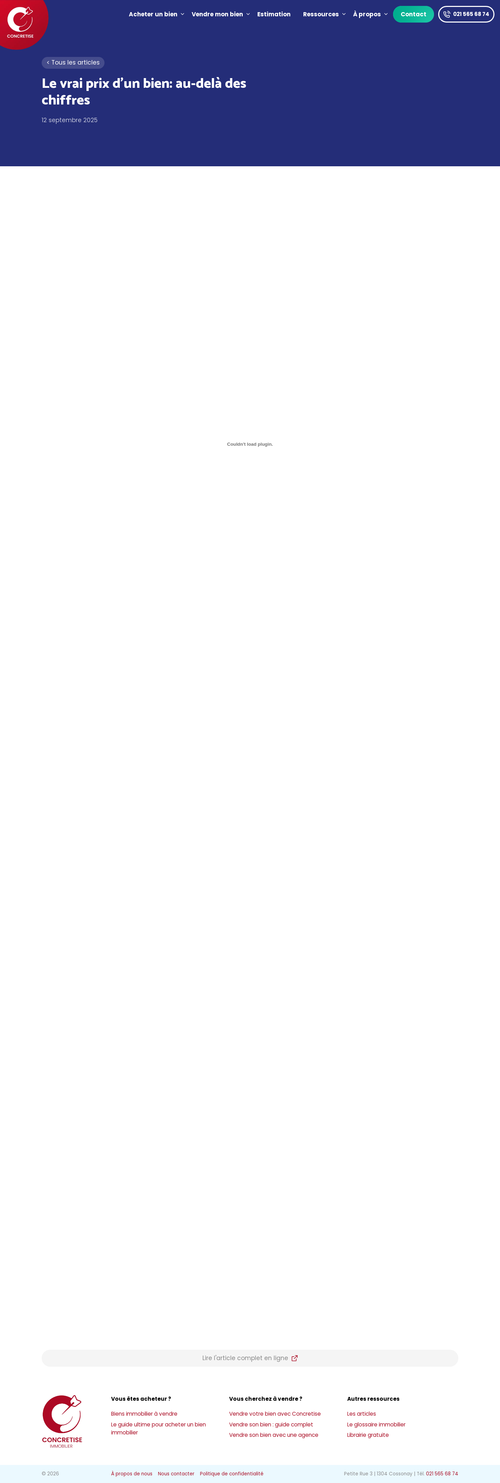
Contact (413, 14)
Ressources (325, 14)
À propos (371, 14)
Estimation (274, 14)
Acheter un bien (157, 14)
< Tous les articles (73, 62)
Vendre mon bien (221, 14)
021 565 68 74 (471, 14)
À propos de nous (131, 1474)
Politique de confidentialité (232, 1474)
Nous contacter (176, 1474)
